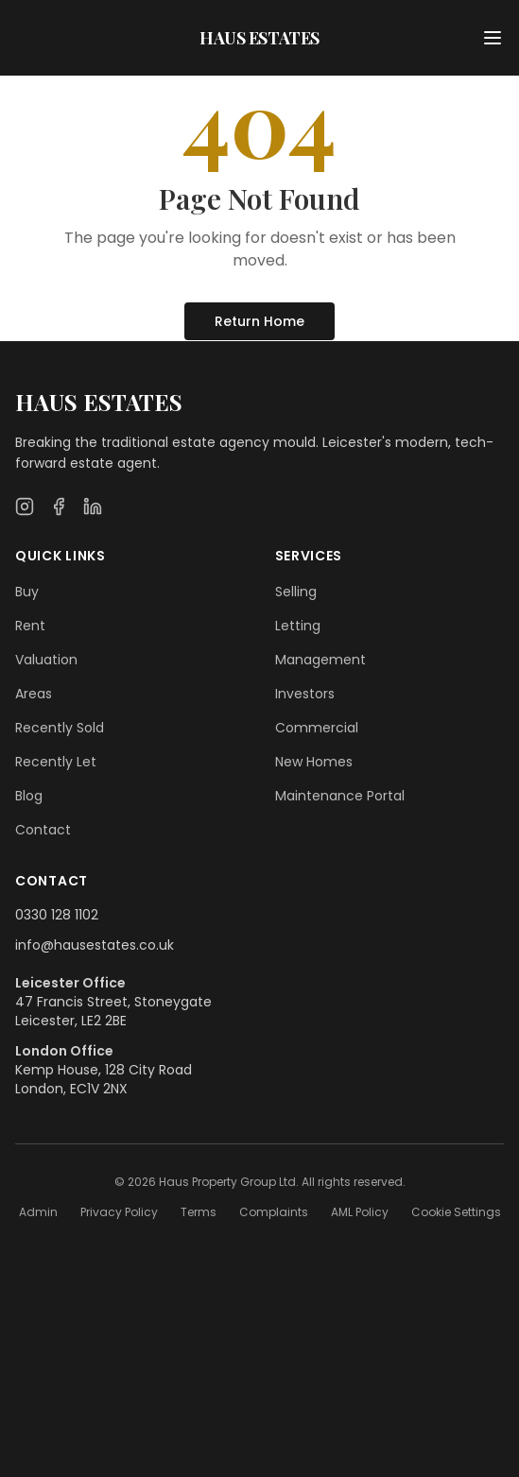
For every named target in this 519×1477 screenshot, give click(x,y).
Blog (29, 795)
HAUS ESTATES (259, 37)
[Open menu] (492, 37)
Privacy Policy (119, 1212)
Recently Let (55, 761)
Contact (43, 829)
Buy (27, 591)
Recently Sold (59, 727)
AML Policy (360, 1212)
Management (320, 659)
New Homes (314, 761)
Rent (30, 625)
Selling (296, 591)
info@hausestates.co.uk (94, 945)
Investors (305, 693)
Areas (33, 693)
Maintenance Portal (340, 795)
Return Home (259, 321)
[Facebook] (58, 506)
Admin (38, 1212)
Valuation (46, 659)
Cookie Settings (456, 1212)
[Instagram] (24, 506)
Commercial (316, 727)
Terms (198, 1212)
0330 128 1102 (56, 914)
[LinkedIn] (92, 506)
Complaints (273, 1212)
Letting (297, 625)
